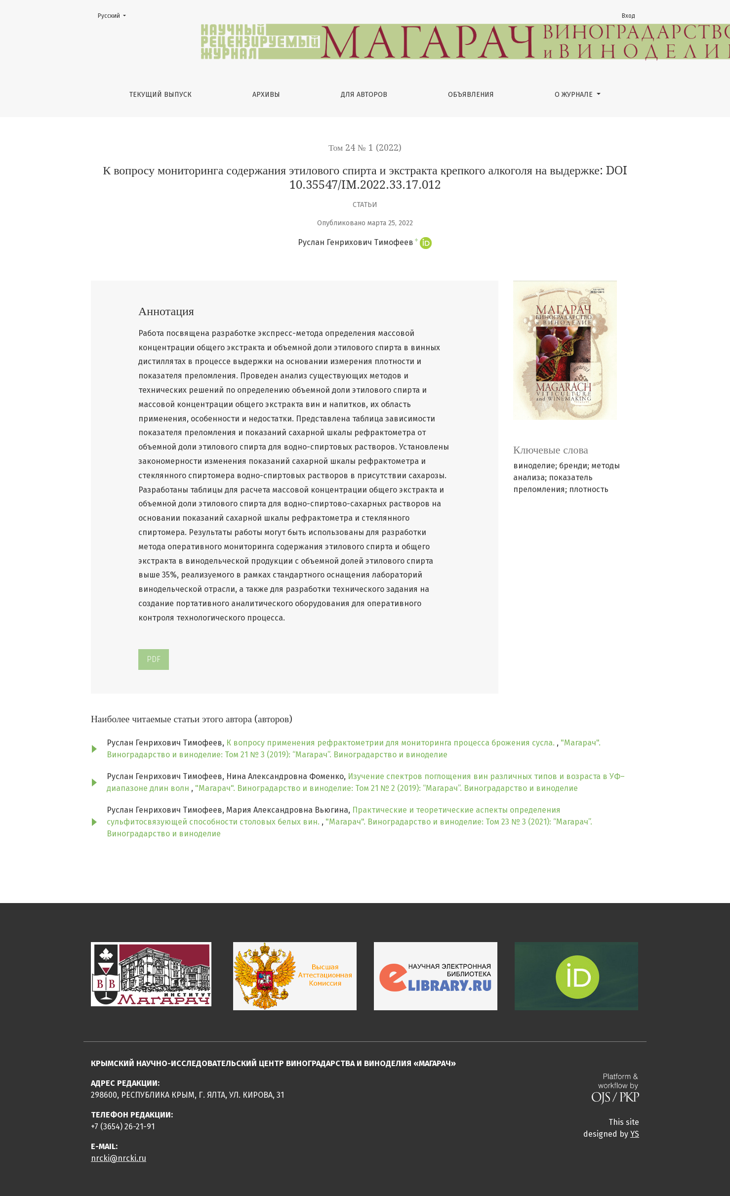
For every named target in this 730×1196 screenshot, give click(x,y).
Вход (628, 15)
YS (634, 1134)
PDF (154, 659)
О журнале (575, 94)
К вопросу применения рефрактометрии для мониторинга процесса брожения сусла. (391, 742)
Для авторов (364, 94)
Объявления (471, 94)
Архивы (266, 94)
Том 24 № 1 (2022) (365, 148)
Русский (114, 15)
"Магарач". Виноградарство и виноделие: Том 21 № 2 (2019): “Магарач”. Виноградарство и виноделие (386, 788)
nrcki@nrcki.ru (118, 1158)
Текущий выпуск (160, 94)
